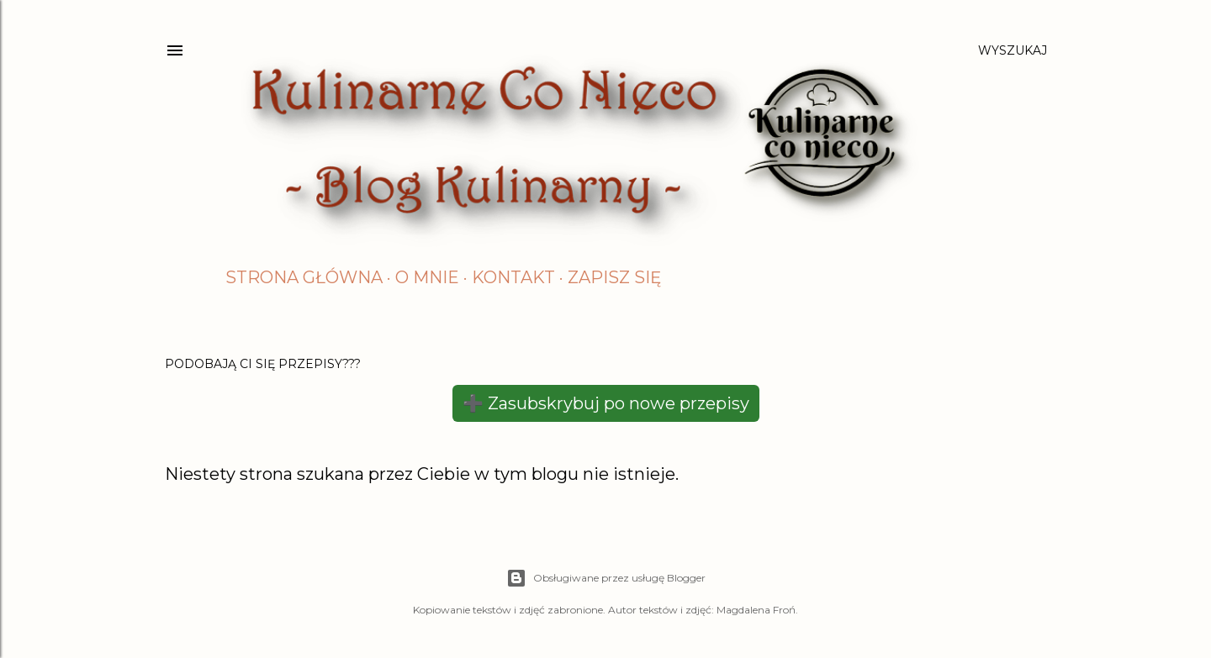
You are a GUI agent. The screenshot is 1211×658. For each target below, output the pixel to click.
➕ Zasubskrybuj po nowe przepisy (606, 403)
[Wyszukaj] (1012, 50)
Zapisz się (614, 277)
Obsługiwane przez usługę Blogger (606, 578)
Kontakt (513, 277)
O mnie (427, 277)
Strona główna (304, 277)
